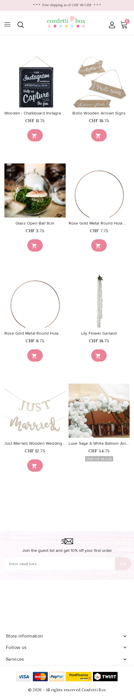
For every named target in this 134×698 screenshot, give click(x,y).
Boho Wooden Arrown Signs (98, 113)
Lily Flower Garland (99, 333)
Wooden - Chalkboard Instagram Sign (35, 113)
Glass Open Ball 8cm (35, 223)
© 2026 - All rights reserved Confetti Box (67, 689)
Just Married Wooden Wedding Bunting (35, 443)
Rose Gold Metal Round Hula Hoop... (99, 223)
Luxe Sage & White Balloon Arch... (99, 443)
